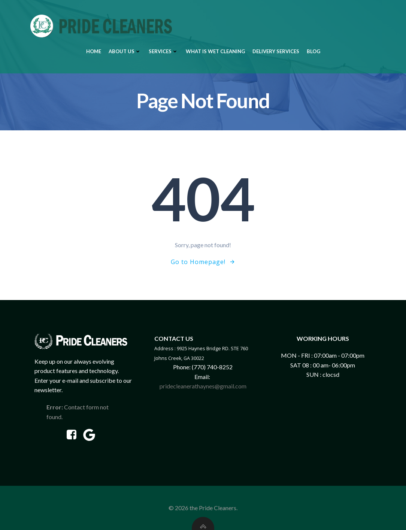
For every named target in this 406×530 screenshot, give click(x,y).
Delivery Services (275, 51)
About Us (125, 51)
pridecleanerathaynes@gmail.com (203, 386)
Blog (313, 51)
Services (163, 51)
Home (93, 51)
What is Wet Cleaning (215, 51)
